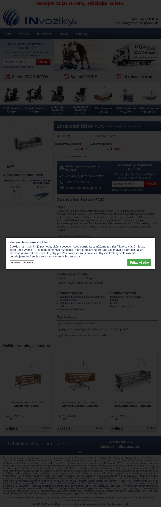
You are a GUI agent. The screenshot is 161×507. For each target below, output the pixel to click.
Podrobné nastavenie (22, 262)
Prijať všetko (139, 262)
